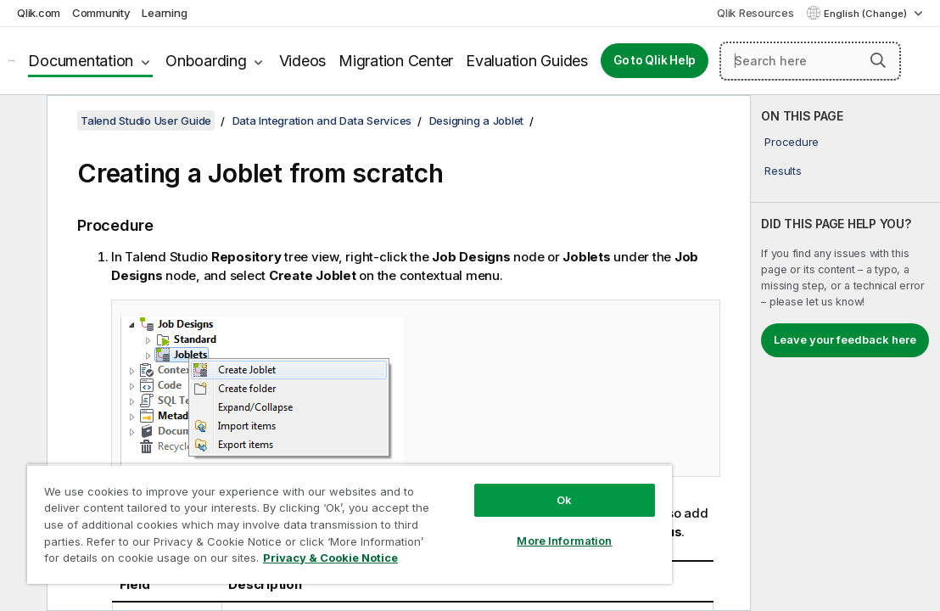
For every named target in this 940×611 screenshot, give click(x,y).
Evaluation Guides (527, 61)
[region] (300, 509)
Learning (164, 13)
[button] (878, 60)
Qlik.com (38, 13)
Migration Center (396, 61)
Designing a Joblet (476, 120)
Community (101, 13)
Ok (480, 470)
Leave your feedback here (845, 339)
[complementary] (845, 353)
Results (782, 170)
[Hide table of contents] (21, 121)
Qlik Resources (755, 13)
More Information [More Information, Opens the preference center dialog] (480, 511)
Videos (303, 61)
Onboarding (206, 61)
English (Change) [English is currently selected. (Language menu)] (866, 14)
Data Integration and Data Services (322, 120)
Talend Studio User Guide (146, 120)
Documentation (80, 61)
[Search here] (810, 61)
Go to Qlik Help (654, 60)
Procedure (791, 142)
